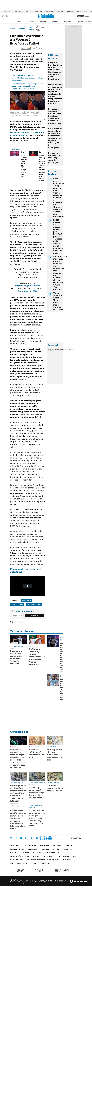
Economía (30, 22)
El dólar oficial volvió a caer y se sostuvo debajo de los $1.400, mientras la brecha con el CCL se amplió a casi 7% (18, 819)
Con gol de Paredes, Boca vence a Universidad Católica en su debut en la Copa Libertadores (27, 78)
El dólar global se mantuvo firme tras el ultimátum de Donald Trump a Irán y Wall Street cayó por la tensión (18, 793)
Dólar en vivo (17, 11)
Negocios (67, 22)
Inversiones (70, 11)
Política (55, 22)
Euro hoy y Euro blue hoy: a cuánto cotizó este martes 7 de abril (55, 754)
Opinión (80, 22)
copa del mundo (17, 605)
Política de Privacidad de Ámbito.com (42, 860)
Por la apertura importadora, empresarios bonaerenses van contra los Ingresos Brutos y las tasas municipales (55, 138)
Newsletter (87, 21)
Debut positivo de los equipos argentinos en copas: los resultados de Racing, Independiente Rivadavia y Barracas (27, 86)
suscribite (81, 16)
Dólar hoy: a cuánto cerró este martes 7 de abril (55, 788)
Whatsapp (37, 838)
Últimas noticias (29, 846)
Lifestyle (68, 849)
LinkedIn (26, 838)
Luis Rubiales (32, 28)
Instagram (21, 838)
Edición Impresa (52, 853)
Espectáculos (49, 856)
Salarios (27, 11)
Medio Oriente (50, 11)
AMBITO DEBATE (61, 870)
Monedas (51, 349)
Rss (74, 856)
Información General (19, 856)
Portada (14, 846)
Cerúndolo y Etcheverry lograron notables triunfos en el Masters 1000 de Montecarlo (37, 657)
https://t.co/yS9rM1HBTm (27, 285)
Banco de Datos (17, 849)
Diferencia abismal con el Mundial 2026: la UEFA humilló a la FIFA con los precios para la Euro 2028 (25, 164)
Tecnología (64, 856)
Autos (36, 856)
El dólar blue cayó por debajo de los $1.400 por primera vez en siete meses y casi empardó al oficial (37, 818)
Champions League (34, 605)
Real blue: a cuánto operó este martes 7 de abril (36, 753)
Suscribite (34, 615)
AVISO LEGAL (68, 860)
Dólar (19, 22)
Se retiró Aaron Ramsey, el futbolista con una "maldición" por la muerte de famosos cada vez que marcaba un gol (43, 166)
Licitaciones (46, 863)
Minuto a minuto (17, 747)
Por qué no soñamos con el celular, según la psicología (54, 158)
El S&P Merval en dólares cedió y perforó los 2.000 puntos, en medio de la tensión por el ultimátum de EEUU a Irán (58, 236)
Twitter (11, 838)
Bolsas (56, 349)
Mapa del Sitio (16, 860)
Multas (34, 863)
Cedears (70, 349)
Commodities (63, 349)
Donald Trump (38, 11)
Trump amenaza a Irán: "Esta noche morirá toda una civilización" (58, 301)
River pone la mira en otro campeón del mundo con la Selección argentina (16, 657)
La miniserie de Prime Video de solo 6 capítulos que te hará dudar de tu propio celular (54, 116)
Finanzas (43, 22)
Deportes (22, 28)
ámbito (12, 28)
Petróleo (60, 11)
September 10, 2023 (28, 291)
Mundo (25, 853)
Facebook (16, 838)
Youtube (31, 838)
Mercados (32, 849)
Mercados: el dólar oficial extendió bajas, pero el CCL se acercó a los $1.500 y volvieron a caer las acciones (17, 758)
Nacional (14, 853)
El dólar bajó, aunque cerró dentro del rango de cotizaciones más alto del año (36, 792)
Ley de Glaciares (82, 11)
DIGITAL (21, 870)
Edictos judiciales (18, 863)
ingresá (87, 16)
